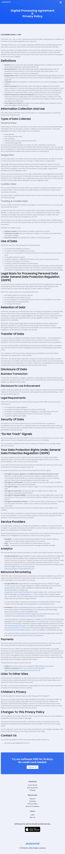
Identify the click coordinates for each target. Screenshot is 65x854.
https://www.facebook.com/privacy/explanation (28, 635)
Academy (32, 801)
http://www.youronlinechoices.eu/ (20, 630)
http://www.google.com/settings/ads (16, 590)
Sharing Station (32, 787)
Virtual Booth (32, 785)
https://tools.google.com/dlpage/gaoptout (17, 594)
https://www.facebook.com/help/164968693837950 (20, 611)
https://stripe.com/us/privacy (44, 666)
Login (32, 815)
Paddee (32, 790)
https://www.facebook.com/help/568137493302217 (28, 616)
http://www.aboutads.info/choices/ (15, 625)
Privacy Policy (32, 804)
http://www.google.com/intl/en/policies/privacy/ (19, 569)
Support (32, 798)
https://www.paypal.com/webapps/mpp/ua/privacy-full (22, 670)
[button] (60, 2)
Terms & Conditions (32, 806)
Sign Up (32, 817)
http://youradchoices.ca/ (12, 628)
